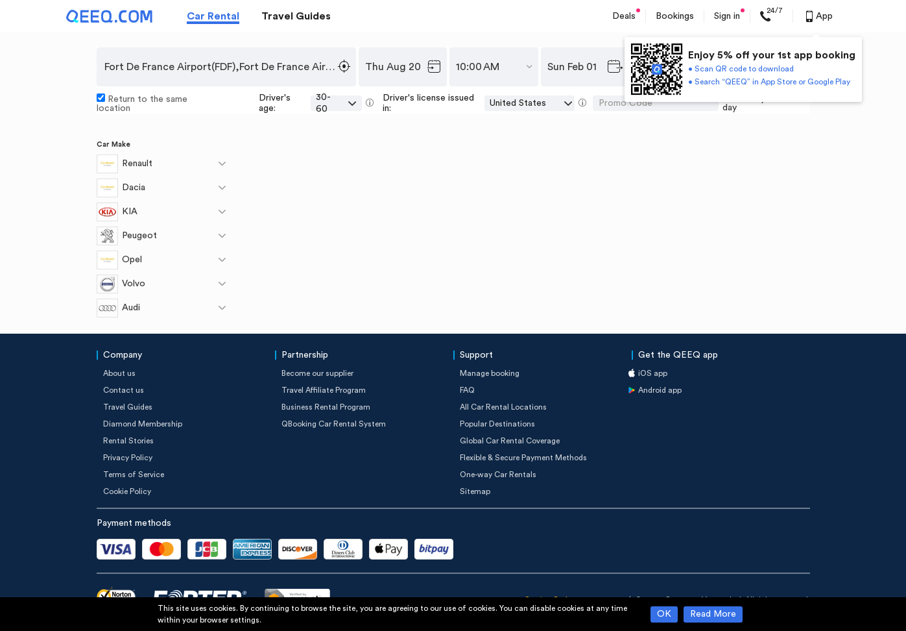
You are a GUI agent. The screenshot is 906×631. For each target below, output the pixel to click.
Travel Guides (296, 16)
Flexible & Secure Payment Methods (523, 458)
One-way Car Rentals (498, 474)
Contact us (123, 390)
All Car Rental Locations (503, 407)
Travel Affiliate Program (323, 390)
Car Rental (213, 16)
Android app (660, 390)
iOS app (652, 373)
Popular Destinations (497, 424)
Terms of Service (133, 474)
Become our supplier (317, 373)
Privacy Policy (127, 458)
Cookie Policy (127, 491)
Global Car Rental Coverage (510, 441)
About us (119, 373)
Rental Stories (128, 441)
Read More (713, 614)
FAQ (467, 390)
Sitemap (475, 491)
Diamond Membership (142, 424)
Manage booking (489, 373)
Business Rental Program (325, 407)
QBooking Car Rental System (333, 424)
